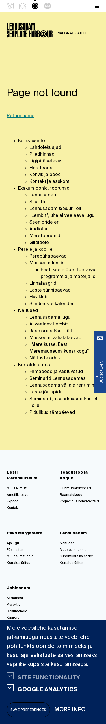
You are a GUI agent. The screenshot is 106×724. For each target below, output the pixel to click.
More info (70, 709)
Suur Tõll (38, 202)
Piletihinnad (42, 154)
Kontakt (13, 508)
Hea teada (41, 168)
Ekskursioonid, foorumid (44, 188)
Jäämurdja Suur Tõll (50, 331)
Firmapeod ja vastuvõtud (56, 372)
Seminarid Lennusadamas (57, 378)
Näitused (28, 311)
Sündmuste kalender (51, 304)
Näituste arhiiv (45, 358)
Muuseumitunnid (47, 263)
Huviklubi (39, 297)
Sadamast (15, 598)
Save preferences (28, 710)
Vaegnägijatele (72, 33)
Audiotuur (39, 229)
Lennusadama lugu (49, 317)
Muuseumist (17, 488)
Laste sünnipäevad (50, 290)
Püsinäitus (15, 550)
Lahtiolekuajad (45, 147)
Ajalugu (13, 543)
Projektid (14, 605)
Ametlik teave (17, 495)
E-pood (13, 501)
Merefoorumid (44, 236)
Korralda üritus (34, 365)
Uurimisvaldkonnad (75, 488)
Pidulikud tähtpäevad (52, 412)
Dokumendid (17, 611)
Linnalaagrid (42, 283)
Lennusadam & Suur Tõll (55, 209)
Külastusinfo (31, 141)
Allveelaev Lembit (48, 324)
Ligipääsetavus (46, 161)
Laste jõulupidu (45, 392)
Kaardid (13, 618)
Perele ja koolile (35, 249)
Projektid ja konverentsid (79, 501)
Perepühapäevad (48, 256)
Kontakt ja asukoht (49, 181)
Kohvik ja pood (45, 175)
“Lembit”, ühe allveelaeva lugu (61, 215)
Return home (20, 116)
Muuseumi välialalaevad (55, 338)
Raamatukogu (71, 495)
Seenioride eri (44, 222)
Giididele (39, 243)
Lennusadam (43, 195)
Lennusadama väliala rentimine (63, 385)
